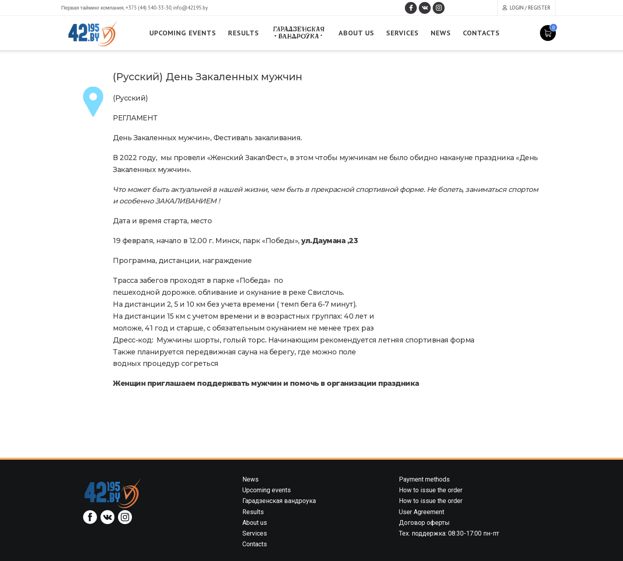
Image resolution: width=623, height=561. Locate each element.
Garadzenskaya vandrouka (299, 33)
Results (243, 32)
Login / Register (530, 7)
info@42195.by (190, 7)
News (441, 32)
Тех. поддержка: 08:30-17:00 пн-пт (449, 533)
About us (356, 32)
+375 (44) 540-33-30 (148, 7)
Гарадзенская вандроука (279, 501)
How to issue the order (430, 490)
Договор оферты (424, 522)
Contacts (481, 32)
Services (402, 32)
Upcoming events (182, 32)
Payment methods (424, 479)
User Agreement (421, 512)
